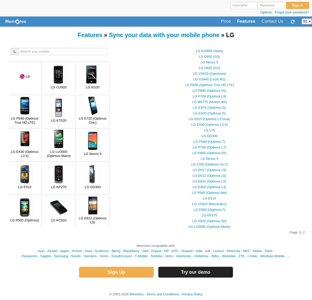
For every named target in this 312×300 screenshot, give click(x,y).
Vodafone (201, 256)
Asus (88, 251)
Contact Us (272, 21)
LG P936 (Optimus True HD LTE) (209, 85)
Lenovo (218, 251)
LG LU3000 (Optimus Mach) (209, 227)
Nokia (257, 251)
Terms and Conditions (162, 294)
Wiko (215, 256)
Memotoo (137, 294)
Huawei (187, 251)
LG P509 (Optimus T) (209, 142)
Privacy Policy (192, 294)
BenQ (116, 251)
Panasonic (29, 256)
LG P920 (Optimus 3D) (209, 221)
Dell (145, 251)
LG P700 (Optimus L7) (209, 147)
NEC (246, 251)
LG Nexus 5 (209, 62)
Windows (229, 256)
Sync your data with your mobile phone (164, 35)
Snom (104, 256)
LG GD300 (209, 136)
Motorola (233, 251)
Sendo (76, 256)
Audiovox (102, 251)
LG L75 (209, 130)
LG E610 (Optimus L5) (209, 181)
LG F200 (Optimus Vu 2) (209, 164)
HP (166, 251)
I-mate (252, 256)
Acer (41, 251)
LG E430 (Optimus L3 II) (209, 125)
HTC (175, 251)
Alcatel (52, 251)
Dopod (156, 251)
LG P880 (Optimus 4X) (210, 153)
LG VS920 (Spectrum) (209, 74)
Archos (77, 251)
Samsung (61, 256)
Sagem (45, 256)
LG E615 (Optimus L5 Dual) (209, 119)
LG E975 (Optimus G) (209, 108)
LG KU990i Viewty (209, 51)
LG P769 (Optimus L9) (209, 96)
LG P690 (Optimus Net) (209, 193)
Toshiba (156, 256)
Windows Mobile (272, 256)
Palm (268, 251)
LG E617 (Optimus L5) (209, 170)
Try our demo (195, 272)
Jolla (199, 251)
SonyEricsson (121, 256)
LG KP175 (209, 215)
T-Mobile (141, 256)
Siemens (90, 256)
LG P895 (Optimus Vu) (209, 91)
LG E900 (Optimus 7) (209, 210)
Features (246, 21)
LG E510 (209, 198)
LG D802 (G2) (209, 68)
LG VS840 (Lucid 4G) (209, 79)
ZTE (241, 256)
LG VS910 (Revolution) (209, 204)
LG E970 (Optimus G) (209, 113)
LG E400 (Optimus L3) (209, 187)
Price (226, 21)
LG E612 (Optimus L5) (209, 176)
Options (266, 12)
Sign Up (116, 272)
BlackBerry (131, 251)
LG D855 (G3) (209, 57)
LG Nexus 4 (209, 159)
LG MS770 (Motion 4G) (209, 102)
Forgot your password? (292, 12)
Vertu (169, 256)
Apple (64, 251)
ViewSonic (183, 256)
